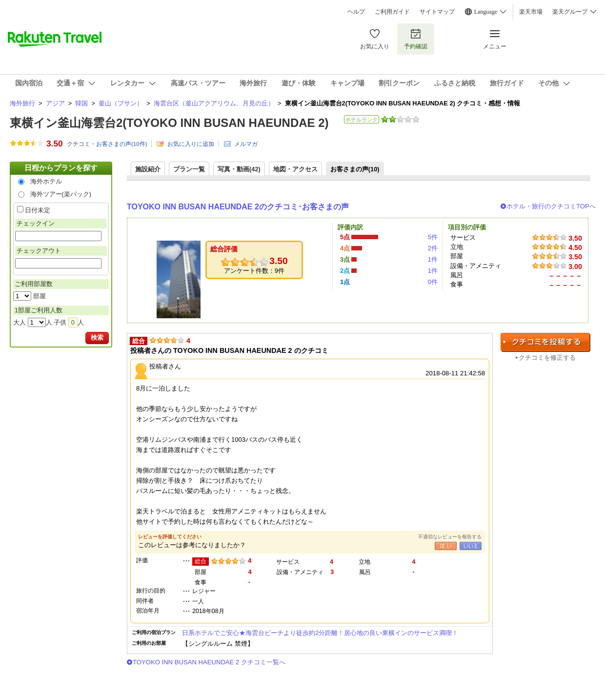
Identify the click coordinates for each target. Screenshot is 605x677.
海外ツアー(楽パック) (61, 194)
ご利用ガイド (392, 11)
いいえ (471, 546)
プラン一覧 (189, 169)
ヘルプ (356, 11)
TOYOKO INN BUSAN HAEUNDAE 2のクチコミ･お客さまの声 (238, 207)
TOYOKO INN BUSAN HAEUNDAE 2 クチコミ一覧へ (209, 662)
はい (446, 546)
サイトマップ (437, 11)
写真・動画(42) (239, 169)
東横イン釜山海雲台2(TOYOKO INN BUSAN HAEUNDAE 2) (169, 122)
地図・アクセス (295, 169)
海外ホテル (46, 181)
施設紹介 (148, 169)
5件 (433, 237)
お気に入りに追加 (190, 144)
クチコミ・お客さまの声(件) (107, 144)
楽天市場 (531, 11)
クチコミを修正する (547, 357)
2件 (433, 248)
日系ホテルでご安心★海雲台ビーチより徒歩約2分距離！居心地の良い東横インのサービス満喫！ (320, 632)
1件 (433, 259)
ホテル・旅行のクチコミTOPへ (551, 206)
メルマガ (246, 144)
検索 (97, 337)
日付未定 (37, 210)
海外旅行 (22, 103)
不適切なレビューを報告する (450, 536)
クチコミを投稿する (545, 342)
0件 (433, 282)
